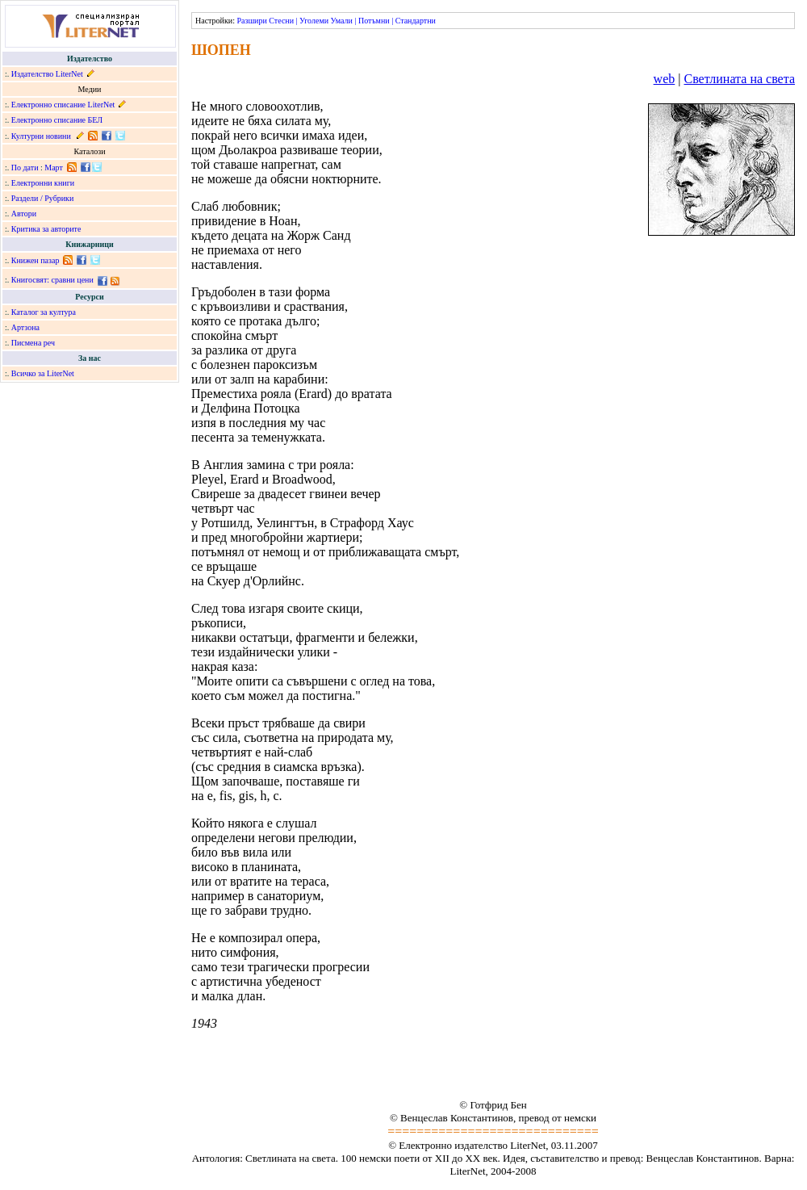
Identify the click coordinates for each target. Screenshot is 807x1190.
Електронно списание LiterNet (63, 104)
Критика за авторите (46, 228)
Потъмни (374, 20)
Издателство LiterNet (47, 73)
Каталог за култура (43, 312)
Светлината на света (739, 79)
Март (53, 167)
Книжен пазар (35, 260)
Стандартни (415, 20)
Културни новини (41, 136)
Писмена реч (33, 342)
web (664, 79)
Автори (23, 213)
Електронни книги (42, 182)
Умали (342, 20)
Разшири (251, 20)
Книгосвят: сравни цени (52, 279)
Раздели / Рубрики (42, 198)
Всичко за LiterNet (42, 373)
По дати (25, 167)
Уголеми (313, 20)
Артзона (25, 327)
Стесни (281, 20)
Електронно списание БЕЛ (56, 119)
